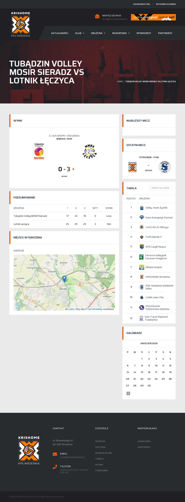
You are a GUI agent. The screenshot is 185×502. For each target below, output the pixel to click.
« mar (128, 393)
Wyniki (99, 464)
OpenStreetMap (94, 309)
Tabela (99, 458)
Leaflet (69, 309)
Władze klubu (103, 453)
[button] (64, 279)
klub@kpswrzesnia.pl (115, 19)
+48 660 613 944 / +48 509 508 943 (74, 471)
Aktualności (59, 33)
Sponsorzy (143, 33)
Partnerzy (165, 33)
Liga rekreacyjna (141, 4)
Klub (78, 33)
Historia (100, 447)
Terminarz (101, 470)
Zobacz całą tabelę (160, 188)
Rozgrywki (119, 33)
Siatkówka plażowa (166, 4)
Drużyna (97, 33)
